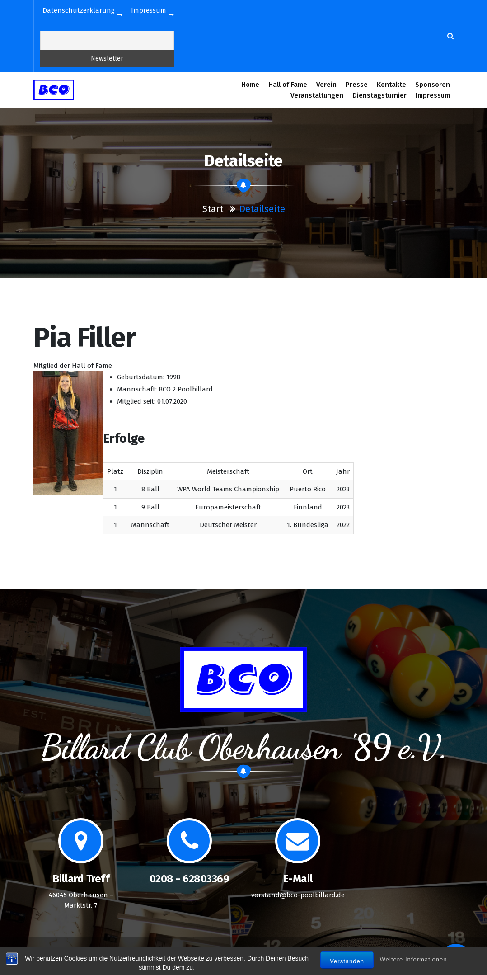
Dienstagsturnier (379, 95)
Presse (357, 84)
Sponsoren (432, 84)
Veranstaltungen (316, 95)
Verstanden (347, 968)
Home (250, 84)
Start (212, 208)
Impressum (433, 95)
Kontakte (391, 84)
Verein (326, 84)
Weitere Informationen (413, 966)
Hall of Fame (287, 84)
